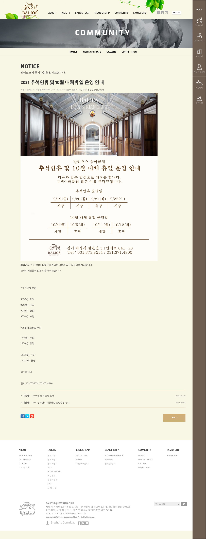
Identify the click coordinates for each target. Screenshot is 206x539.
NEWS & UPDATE (92, 52)
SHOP (49, 484)
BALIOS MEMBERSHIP (114, 456)
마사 (49, 468)
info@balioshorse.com (75, 513)
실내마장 (51, 464)
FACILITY (65, 13)
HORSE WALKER (54, 472)
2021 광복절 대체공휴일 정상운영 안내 (51, 402)
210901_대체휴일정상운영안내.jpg (89, 89)
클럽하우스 (52, 480)
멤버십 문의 (110, 464)
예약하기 (109, 460)
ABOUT (52, 13)
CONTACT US (24, 468)
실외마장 (51, 460)
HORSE (79, 460)
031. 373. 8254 (55, 513)
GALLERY (111, 52)
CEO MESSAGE (25, 460)
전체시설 (51, 456)
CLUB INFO (23, 464)
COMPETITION (129, 52)
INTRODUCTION (25, 456)
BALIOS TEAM (82, 13)
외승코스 (51, 476)
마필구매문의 (82, 464)
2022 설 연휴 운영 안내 (43, 395)
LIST (174, 418)
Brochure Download (63, 522)
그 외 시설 (52, 488)
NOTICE (73, 52)
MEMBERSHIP (102, 13)
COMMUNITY (121, 13)
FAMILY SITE (139, 13)
